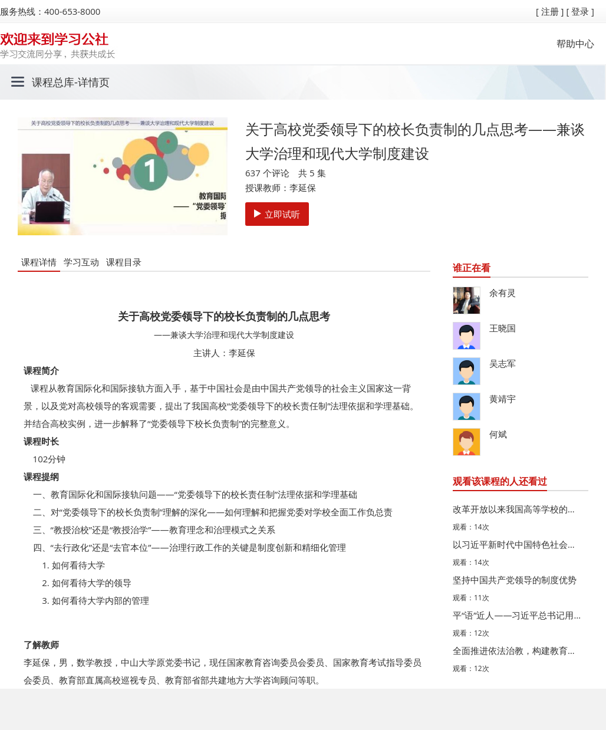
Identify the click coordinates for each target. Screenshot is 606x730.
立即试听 (277, 214)
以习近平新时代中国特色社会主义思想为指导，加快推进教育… (517, 544)
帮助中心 (575, 43)
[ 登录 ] (580, 11)
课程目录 (123, 262)
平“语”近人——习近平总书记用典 (517, 615)
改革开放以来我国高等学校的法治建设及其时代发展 (517, 509)
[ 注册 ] (550, 11)
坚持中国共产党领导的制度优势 (515, 580)
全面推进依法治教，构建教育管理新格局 (517, 650)
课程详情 (39, 262)
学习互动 (81, 262)
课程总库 (53, 82)
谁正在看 (471, 267)
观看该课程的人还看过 (500, 481)
